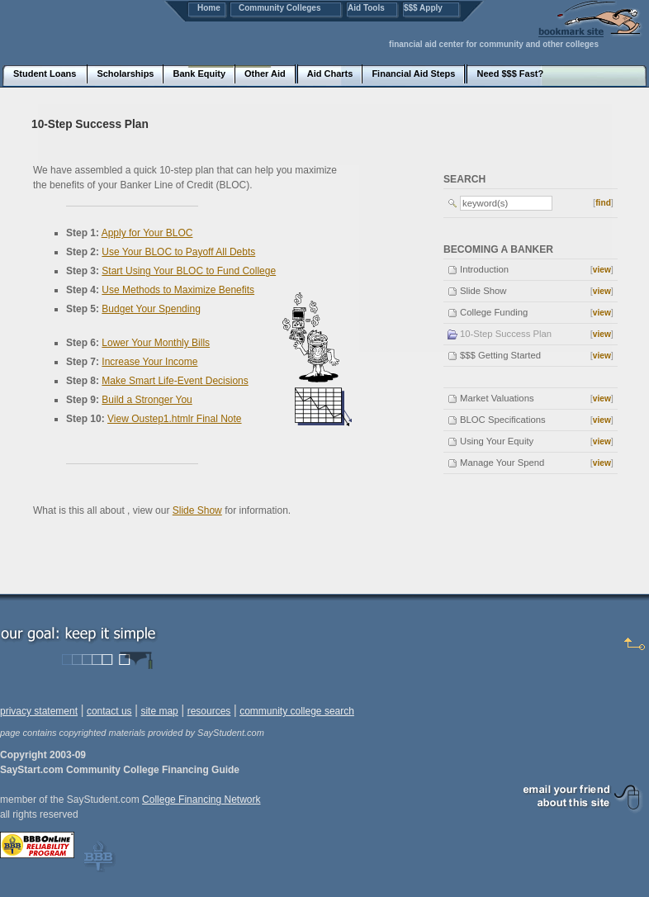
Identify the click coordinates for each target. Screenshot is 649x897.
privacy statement (39, 711)
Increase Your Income (149, 362)
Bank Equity (199, 73)
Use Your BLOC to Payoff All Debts (178, 252)
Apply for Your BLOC (147, 233)
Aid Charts (330, 73)
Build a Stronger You (147, 400)
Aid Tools (366, 7)
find (603, 202)
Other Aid (265, 73)
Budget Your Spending (151, 309)
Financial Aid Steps (413, 73)
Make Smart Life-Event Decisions (175, 381)
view (602, 269)
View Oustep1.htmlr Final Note (174, 419)
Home (208, 7)
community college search (296, 711)
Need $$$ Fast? (509, 73)
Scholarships (125, 73)
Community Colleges (279, 7)
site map (159, 711)
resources (209, 711)
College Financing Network (201, 799)
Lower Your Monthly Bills (156, 343)
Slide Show (197, 510)
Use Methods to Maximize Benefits (178, 290)
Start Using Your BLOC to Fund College (189, 271)
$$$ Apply (423, 7)
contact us (109, 711)
